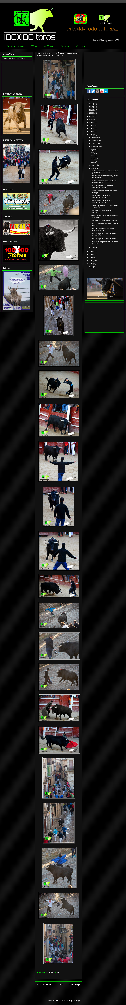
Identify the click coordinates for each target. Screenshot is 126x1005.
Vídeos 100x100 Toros (42, 46)
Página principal (15, 46)
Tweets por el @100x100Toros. (14, 58)
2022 (91, 113)
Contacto (81, 46)
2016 (91, 131)
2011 (91, 260)
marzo (93, 165)
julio (92, 153)
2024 (91, 107)
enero (93, 247)
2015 (91, 135)
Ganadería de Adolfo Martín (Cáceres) (104, 221)
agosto (93, 150)
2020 (91, 119)
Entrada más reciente (44, 985)
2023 (91, 110)
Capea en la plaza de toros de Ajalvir (103, 239)
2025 (91, 104)
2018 (91, 125)
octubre (94, 143)
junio (93, 156)
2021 (91, 116)
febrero (94, 168)
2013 (91, 254)
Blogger (78, 1001)
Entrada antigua (75, 985)
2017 (91, 128)
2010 (91, 264)
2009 (91, 267)
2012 (91, 257)
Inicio (61, 985)
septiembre (95, 146)
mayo (93, 159)
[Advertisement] (16, 75)
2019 (91, 122)
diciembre (94, 137)
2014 (91, 251)
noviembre (95, 140)
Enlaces (65, 46)
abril (92, 162)
